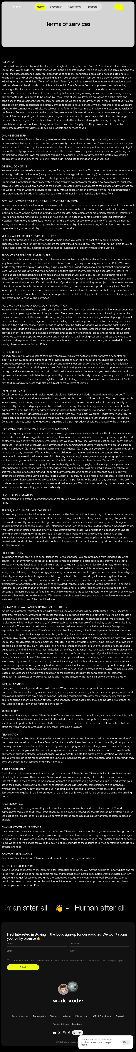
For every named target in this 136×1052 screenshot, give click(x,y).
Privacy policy (81, 1016)
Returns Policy (39, 344)
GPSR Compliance (102, 1016)
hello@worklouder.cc (83, 858)
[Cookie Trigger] (61, 1024)
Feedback (77, 1024)
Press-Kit (120, 1016)
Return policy (39, 1016)
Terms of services (20, 1016)
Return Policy (111, 263)
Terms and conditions (60, 1016)
